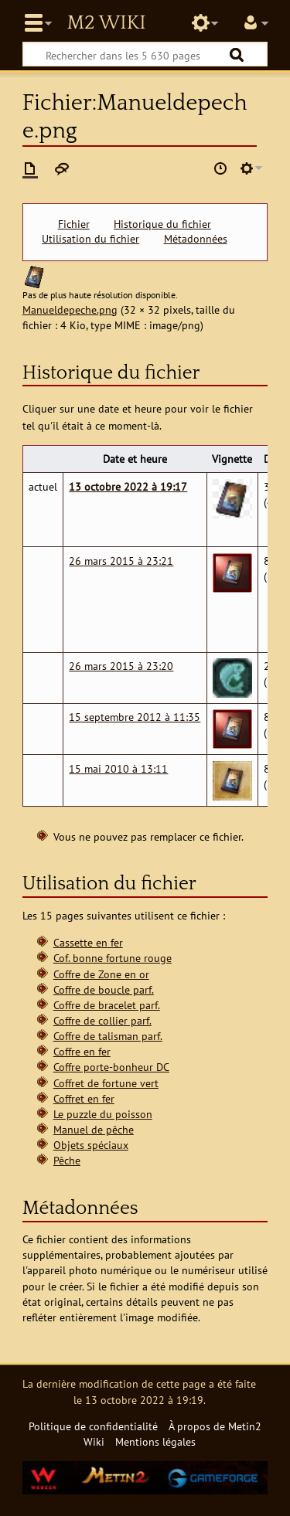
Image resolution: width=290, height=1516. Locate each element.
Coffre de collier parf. (102, 1020)
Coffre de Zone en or (101, 974)
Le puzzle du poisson (102, 1113)
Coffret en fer (83, 1098)
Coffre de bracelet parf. (106, 1005)
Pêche (66, 1160)
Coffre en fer (82, 1051)
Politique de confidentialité (93, 1426)
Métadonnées (195, 239)
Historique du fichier (162, 224)
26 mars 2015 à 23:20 (121, 665)
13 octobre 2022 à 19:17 (128, 486)
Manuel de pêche (93, 1129)
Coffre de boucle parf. (103, 989)
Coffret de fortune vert (106, 1083)
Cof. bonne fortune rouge (112, 957)
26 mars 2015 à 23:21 (121, 560)
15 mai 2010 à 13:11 (118, 768)
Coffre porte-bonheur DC (111, 1066)
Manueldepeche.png (70, 309)
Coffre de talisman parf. (107, 1035)
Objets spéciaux (90, 1144)
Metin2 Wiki (106, 23)
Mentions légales (155, 1441)
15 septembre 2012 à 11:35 (134, 716)
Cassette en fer (88, 942)
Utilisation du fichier (90, 239)
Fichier (74, 224)
